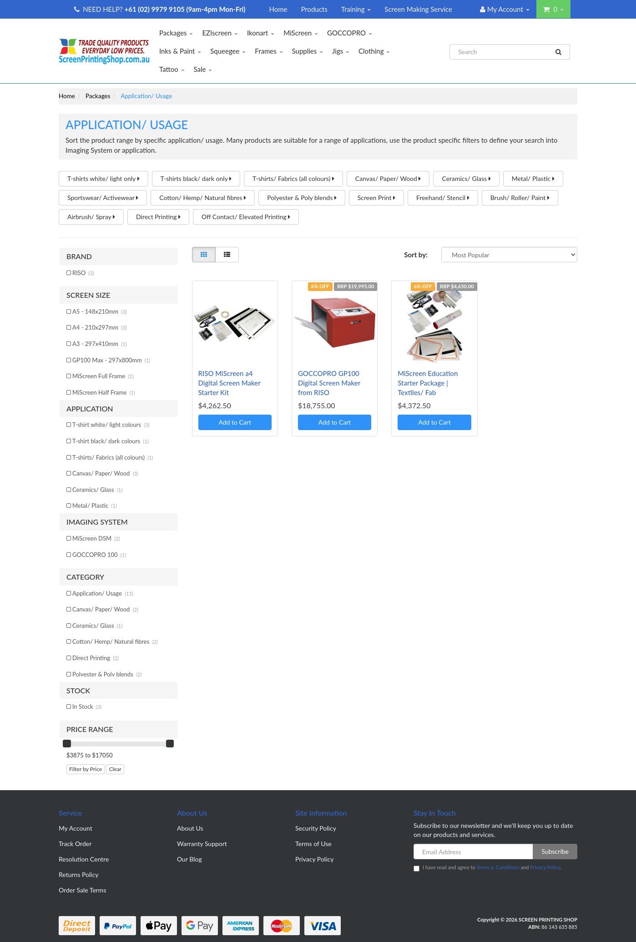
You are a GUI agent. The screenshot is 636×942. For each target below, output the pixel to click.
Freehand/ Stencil (442, 197)
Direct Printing (158, 216)
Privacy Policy (314, 859)
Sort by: (416, 255)
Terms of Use (313, 843)
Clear (115, 769)
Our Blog (189, 859)
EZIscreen (220, 33)
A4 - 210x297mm (99, 327)
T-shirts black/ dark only (196, 178)
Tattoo (172, 69)
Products (314, 9)
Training (356, 9)
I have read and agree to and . (487, 868)
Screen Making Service (418, 9)
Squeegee (228, 51)
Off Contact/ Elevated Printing (246, 216)
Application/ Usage (102, 593)
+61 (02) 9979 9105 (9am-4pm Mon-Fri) (185, 9)
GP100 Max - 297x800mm (111, 360)
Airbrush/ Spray (91, 216)
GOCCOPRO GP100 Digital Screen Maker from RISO (329, 382)
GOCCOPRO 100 (99, 554)
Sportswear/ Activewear (102, 197)
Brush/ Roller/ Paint (520, 197)
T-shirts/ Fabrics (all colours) (293, 178)
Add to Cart (234, 422)
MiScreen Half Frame (103, 392)
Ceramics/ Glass (466, 178)
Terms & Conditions (498, 867)
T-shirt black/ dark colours (110, 441)
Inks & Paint (180, 51)
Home (278, 9)
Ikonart (260, 33)
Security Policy (315, 828)
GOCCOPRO (349, 33)
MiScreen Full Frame (103, 376)
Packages (176, 33)
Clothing (374, 51)
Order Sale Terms (82, 890)
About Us (190, 828)
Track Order (75, 843)
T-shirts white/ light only (103, 178)
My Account (75, 828)
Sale (203, 69)
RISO (83, 272)
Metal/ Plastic (533, 178)
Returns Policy (79, 874)
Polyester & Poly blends (302, 197)
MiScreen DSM (96, 538)
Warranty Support (202, 843)
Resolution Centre (84, 859)
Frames (269, 51)
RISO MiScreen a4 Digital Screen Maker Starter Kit (229, 382)
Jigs (340, 51)
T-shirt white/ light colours (111, 424)
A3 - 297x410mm (99, 343)
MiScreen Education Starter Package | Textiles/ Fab (428, 382)
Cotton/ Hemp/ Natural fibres (202, 197)
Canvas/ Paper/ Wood (388, 178)
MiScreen (300, 33)
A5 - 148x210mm (99, 311)
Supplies (307, 51)
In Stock (86, 706)
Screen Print (376, 197)
